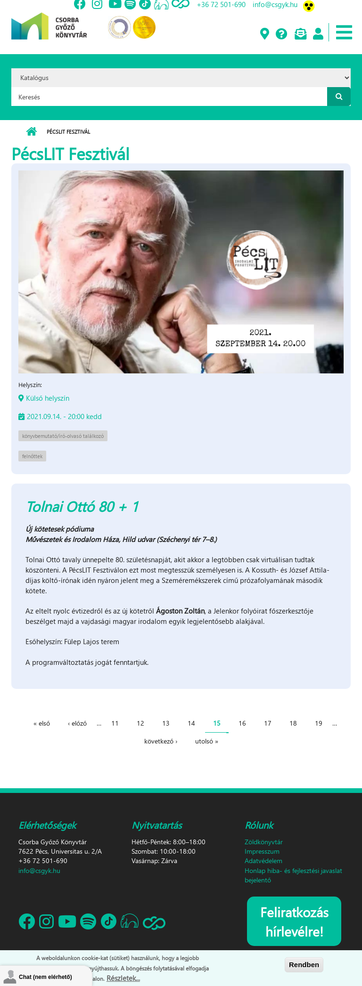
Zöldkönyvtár (264, 841)
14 (191, 723)
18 (293, 723)
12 (140, 723)
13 (166, 723)
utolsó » (206, 740)
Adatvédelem (263, 860)
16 (242, 723)
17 (268, 723)
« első (41, 723)
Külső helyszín (47, 398)
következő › (160, 740)
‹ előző (77, 723)
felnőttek (32, 456)
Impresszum (262, 851)
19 (318, 723)
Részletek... (123, 978)
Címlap (31, 132)
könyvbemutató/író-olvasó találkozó (63, 436)
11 (115, 723)
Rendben (304, 965)
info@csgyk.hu (39, 870)
